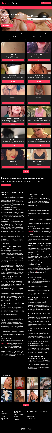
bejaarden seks (16, 33)
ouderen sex (19, 39)
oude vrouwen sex (25, 36)
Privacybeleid (26, 431)
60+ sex (23, 33)
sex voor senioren (6, 33)
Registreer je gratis (5, 185)
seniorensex (4, 39)
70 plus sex (16, 36)
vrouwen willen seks (6, 36)
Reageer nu (13, 60)
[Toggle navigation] (2, 7)
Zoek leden (29, 21)
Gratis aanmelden (46, 2)
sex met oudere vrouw (42, 36)
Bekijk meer (26, 171)
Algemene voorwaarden (26, 429)
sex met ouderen (43, 33)
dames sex (12, 39)
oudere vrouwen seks (29, 39)
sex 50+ (33, 36)
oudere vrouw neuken (32, 33)
